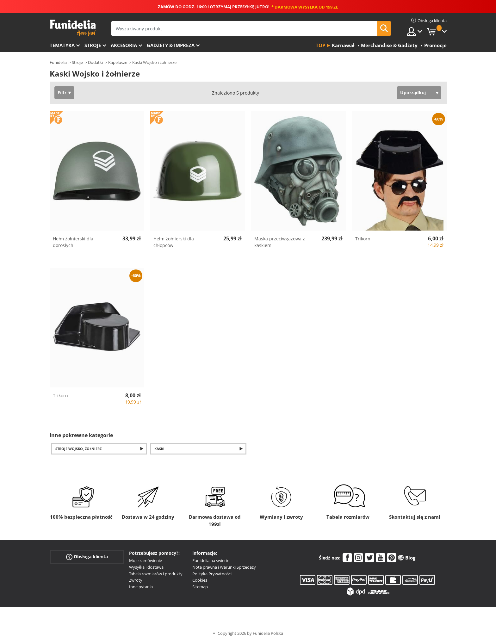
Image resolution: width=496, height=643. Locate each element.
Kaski (159, 448)
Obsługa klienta (87, 556)
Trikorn (362, 239)
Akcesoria (124, 45)
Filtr (62, 93)
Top (320, 45)
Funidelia (58, 62)
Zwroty (135, 580)
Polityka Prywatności (212, 574)
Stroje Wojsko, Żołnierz (78, 448)
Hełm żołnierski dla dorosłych (73, 242)
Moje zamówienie (145, 560)
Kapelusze (117, 62)
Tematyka (62, 45)
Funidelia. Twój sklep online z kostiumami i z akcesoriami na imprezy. (73, 28)
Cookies (199, 580)
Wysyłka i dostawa (146, 567)
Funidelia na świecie (210, 560)
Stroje (92, 45)
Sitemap (200, 587)
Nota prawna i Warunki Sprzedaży (224, 567)
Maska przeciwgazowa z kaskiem (279, 242)
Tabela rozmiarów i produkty (156, 574)
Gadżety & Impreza (171, 45)
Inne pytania (141, 587)
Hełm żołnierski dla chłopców (173, 242)
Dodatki (95, 62)
